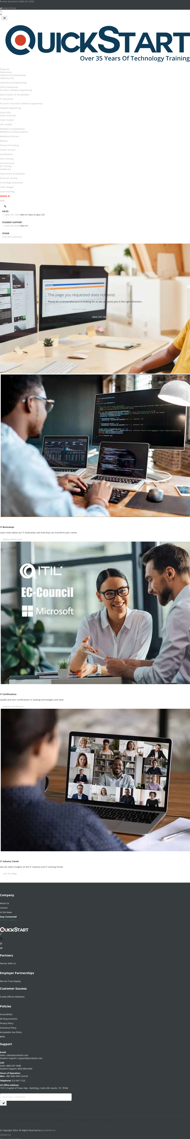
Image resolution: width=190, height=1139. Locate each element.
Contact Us (5, 1133)
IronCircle (5, 112)
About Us (4, 901)
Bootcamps (6, 72)
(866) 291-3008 (100, 317)
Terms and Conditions (11, 1137)
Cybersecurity (7, 78)
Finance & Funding (9, 145)
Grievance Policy (8, 1026)
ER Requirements (8, 1017)
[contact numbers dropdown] (6, 206)
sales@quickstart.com (17, 1053)
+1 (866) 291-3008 (11, 214)
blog (2, 200)
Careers (4, 906)
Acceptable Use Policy (11, 1030)
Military (4, 140)
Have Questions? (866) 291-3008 (17, 1)
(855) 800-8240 (25, 1066)
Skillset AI (5, 196)
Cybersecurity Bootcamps (13, 75)
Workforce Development (13, 128)
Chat (4, 236)
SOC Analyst (6, 124)
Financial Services (9, 178)
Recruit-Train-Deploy (10, 979)
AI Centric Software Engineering (16, 90)
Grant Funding (7, 191)
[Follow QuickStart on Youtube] (1, 946)
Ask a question (14, 236)
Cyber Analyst (7, 119)
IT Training (6, 166)
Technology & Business (11, 182)
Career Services (8, 149)
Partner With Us (8, 961)
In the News (6, 910)
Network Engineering (10, 108)
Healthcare (5, 169)
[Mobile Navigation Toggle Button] (4, 18)
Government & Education (12, 173)
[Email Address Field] (36, 1095)
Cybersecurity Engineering (13, 82)
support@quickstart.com (29, 1056)
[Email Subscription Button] (3, 1101)
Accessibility (6, 1012)
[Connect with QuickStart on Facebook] (0, 932)
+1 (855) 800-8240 (11, 225)
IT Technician (6, 99)
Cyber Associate (8, 115)
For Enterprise (7, 163)
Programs (5, 69)
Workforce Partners (9, 136)
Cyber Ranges (7, 187)
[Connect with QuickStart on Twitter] (1, 937)
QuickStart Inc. (48, 1128)
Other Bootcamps (9, 87)
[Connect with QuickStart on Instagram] (1, 941)
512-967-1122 (18, 1078)
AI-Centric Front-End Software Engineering (21, 103)
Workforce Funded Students (14, 131)
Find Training (6, 158)
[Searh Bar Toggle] (1, 11)
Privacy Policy (6, 1021)
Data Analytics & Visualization (15, 94)
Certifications (6, 154)
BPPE (2, 1034)
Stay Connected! (8, 914)
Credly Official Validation (12, 994)
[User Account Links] (1, 14)
